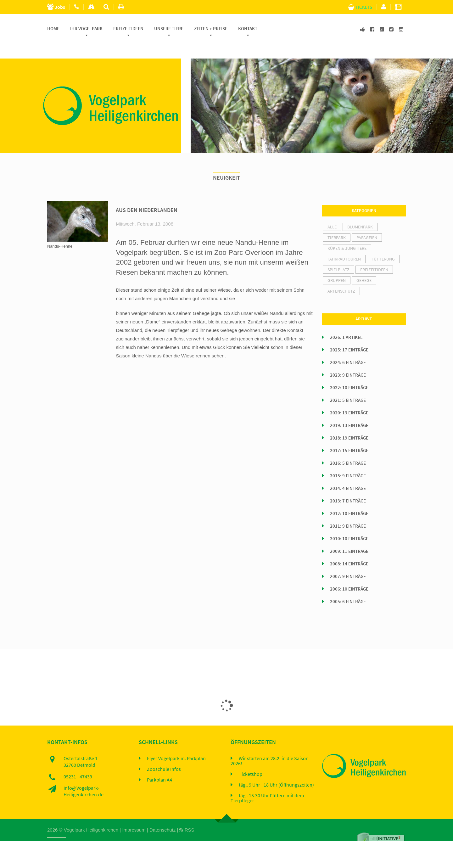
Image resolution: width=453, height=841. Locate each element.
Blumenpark (360, 212)
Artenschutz (341, 276)
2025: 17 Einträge (349, 335)
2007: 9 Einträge (348, 562)
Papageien (366, 223)
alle (332, 212)
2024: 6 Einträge (348, 348)
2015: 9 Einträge (348, 461)
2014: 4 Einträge (348, 474)
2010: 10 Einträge (349, 524)
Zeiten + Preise (210, 28)
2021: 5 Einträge (348, 386)
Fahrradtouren (344, 244)
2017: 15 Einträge (349, 436)
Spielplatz (338, 255)
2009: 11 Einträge (349, 537)
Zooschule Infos (164, 754)
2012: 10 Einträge (349, 499)
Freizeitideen (128, 28)
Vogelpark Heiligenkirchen (91, 815)
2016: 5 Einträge (348, 449)
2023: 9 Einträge (348, 360)
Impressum (133, 815)
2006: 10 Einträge (349, 574)
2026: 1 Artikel (346, 323)
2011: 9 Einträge (348, 511)
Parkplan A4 (159, 765)
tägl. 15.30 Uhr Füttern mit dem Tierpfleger (267, 783)
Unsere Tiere (168, 28)
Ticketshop (250, 759)
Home (53, 28)
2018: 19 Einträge (349, 423)
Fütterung (383, 244)
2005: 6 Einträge (348, 587)
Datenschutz (162, 815)
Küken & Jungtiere (346, 234)
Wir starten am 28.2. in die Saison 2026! (270, 746)
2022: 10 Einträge (349, 373)
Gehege (364, 266)
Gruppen (336, 266)
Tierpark (336, 223)
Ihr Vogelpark (86, 28)
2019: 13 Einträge (349, 411)
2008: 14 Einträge (349, 549)
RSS (186, 815)
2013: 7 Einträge (348, 486)
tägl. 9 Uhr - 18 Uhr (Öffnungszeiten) (276, 770)
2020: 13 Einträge (349, 398)
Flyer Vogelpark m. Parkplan (176, 744)
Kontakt (247, 28)
